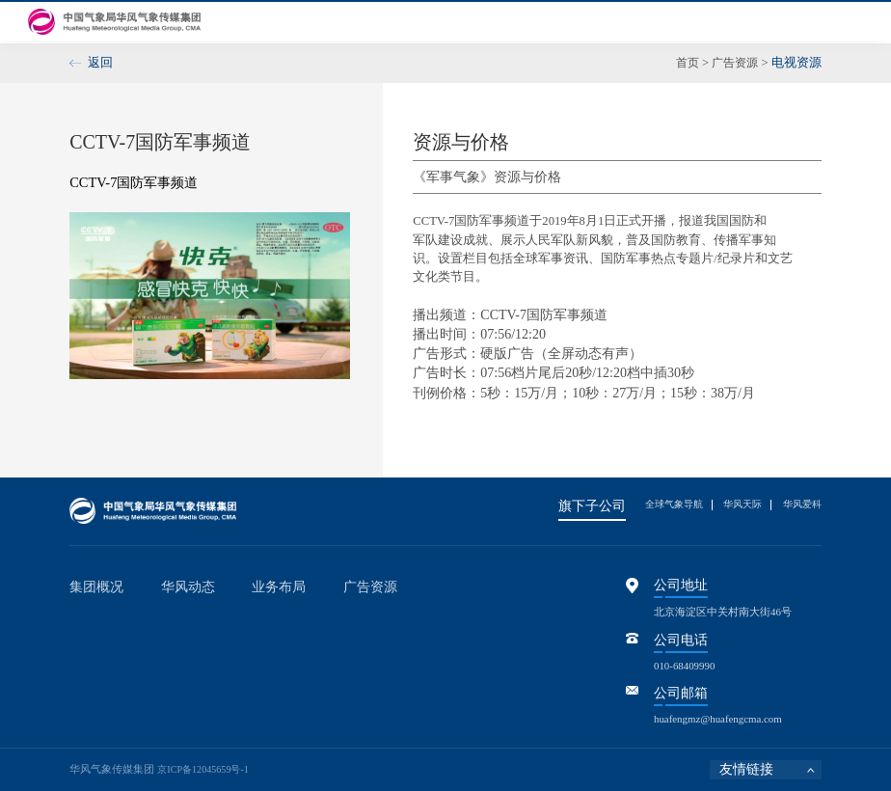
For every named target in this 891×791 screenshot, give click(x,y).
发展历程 (90, 677)
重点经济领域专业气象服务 (315, 636)
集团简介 (90, 616)
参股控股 (766, 21)
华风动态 (440, 21)
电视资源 (438, 616)
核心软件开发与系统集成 (310, 657)
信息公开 (635, 21)
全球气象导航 (660, 504)
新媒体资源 (443, 636)
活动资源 (438, 677)
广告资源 (570, 21)
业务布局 (505, 21)
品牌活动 (182, 636)
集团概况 (310, 21)
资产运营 (273, 677)
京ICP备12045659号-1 (206, 769)
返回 (100, 62)
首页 (258, 21)
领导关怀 (90, 698)
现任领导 (90, 636)
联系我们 (830, 21)
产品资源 (438, 657)
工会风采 (700, 21)
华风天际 (736, 504)
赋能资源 (438, 698)
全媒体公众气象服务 (299, 616)
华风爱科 (800, 504)
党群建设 (375, 21)
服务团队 (438, 718)
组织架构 (90, 657)
